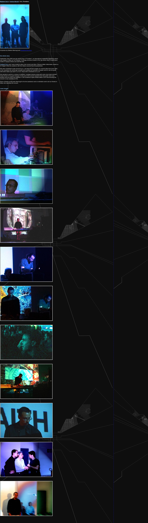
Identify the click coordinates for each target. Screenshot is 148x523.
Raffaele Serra (4, 1)
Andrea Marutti (14, 1)
